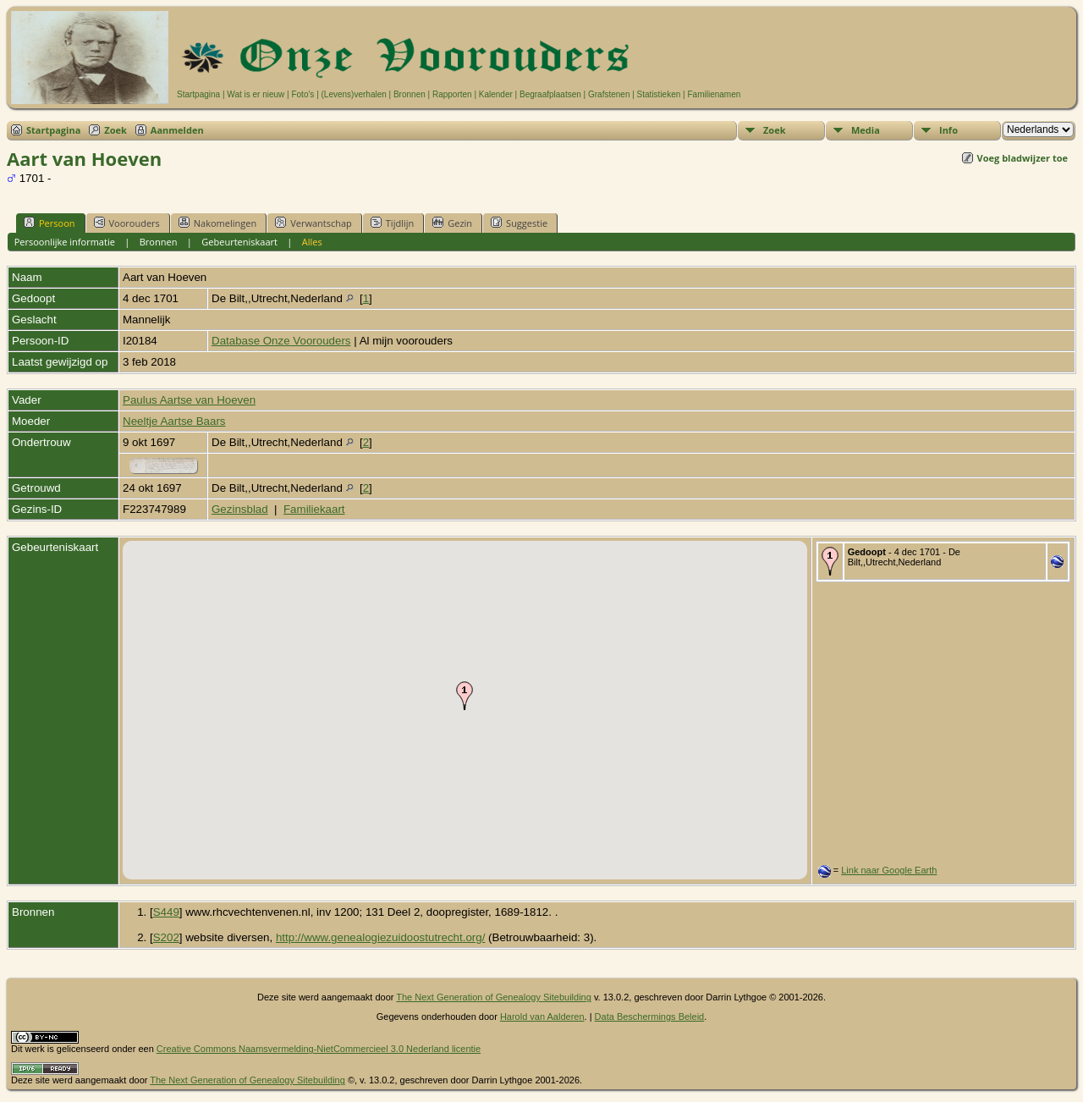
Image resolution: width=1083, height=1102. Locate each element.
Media (865, 130)
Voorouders (127, 222)
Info (948, 130)
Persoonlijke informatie (64, 241)
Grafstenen (608, 94)
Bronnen (409, 94)
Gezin (452, 222)
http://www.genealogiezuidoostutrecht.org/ (380, 937)
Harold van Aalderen (542, 1016)
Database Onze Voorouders (281, 340)
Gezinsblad (240, 509)
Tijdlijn (392, 222)
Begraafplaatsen (550, 94)
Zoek (115, 130)
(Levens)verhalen (354, 94)
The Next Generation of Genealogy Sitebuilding (493, 997)
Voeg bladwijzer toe (1022, 158)
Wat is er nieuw (255, 94)
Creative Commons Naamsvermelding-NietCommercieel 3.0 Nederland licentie (319, 1049)
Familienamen (713, 94)
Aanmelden (177, 130)
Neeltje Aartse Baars (174, 421)
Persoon (49, 222)
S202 (166, 937)
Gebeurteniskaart (239, 241)
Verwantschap (313, 222)
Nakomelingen (217, 222)
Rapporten (452, 94)
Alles (312, 241)
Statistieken (659, 94)
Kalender (496, 94)
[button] (464, 695)
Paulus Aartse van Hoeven (189, 400)
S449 (166, 912)
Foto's (302, 94)
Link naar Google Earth (889, 870)
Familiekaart (314, 509)
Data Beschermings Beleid (650, 1016)
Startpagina (198, 94)
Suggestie (519, 222)
